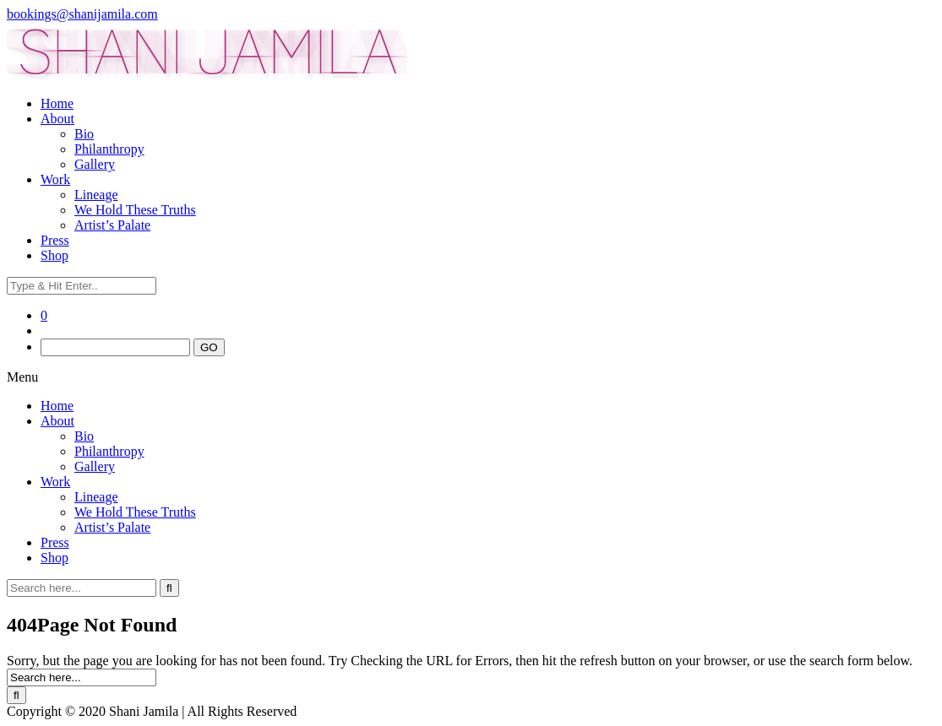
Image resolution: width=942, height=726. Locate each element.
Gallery (94, 164)
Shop (54, 255)
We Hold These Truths (135, 210)
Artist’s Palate (112, 225)
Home (57, 103)
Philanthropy (109, 149)
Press (55, 240)
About (57, 118)
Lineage (96, 194)
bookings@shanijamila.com (82, 14)
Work (55, 179)
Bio (84, 134)
